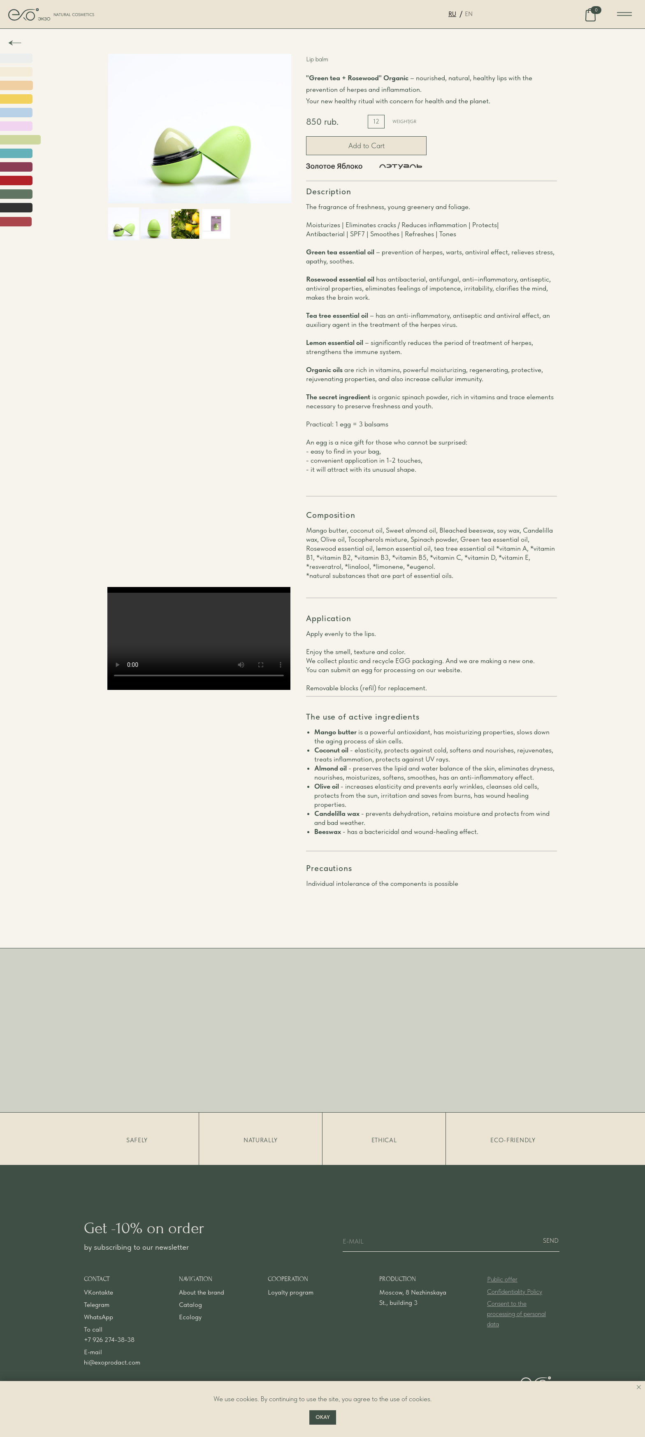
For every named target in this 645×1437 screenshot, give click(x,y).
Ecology (190, 1331)
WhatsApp (98, 1331)
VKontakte (98, 1306)
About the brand (201, 1306)
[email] (451, 1241)
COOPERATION (288, 1292)
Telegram (96, 1318)
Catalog (190, 1318)
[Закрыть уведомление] (639, 1387)
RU (452, 14)
